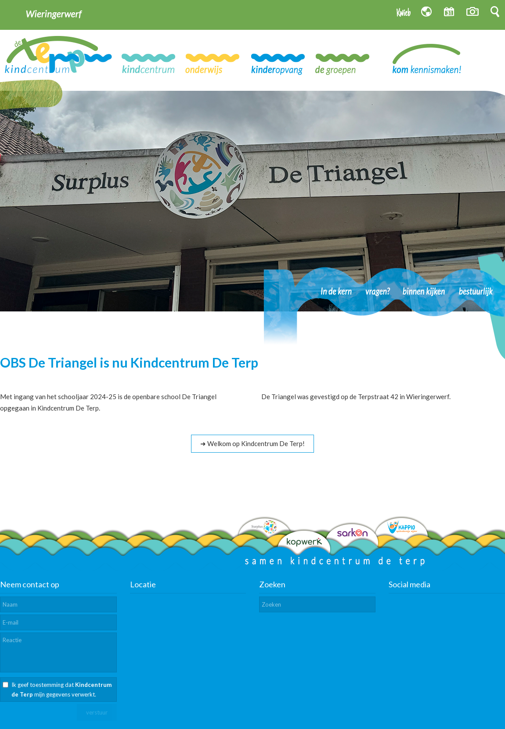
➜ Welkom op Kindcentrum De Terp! (252, 443)
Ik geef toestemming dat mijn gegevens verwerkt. (61, 689)
